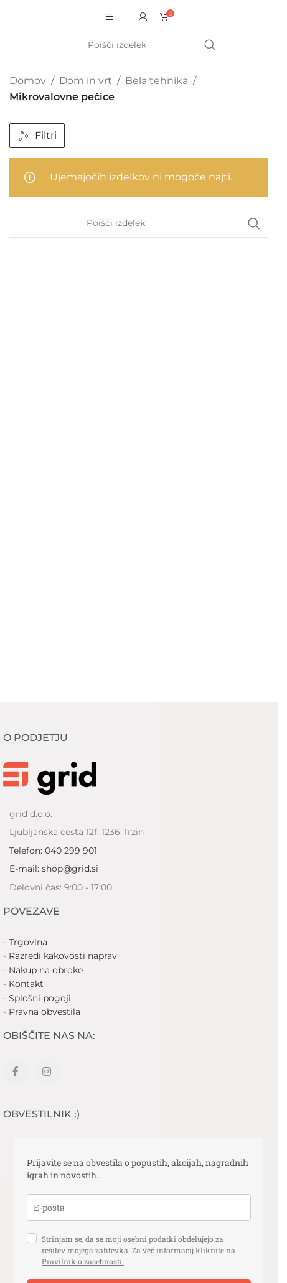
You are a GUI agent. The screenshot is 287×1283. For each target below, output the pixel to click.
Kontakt (26, 983)
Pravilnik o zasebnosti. (83, 1261)
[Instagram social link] (46, 1072)
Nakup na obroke (46, 970)
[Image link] (49, 777)
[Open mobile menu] (109, 16)
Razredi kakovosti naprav (63, 955)
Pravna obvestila (44, 1011)
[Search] (139, 45)
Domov (27, 80)
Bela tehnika (156, 80)
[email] (139, 1207)
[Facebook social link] (15, 1072)
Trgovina (28, 942)
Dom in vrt (85, 80)
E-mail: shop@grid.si (53, 868)
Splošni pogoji (40, 998)
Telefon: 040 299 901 (53, 850)
